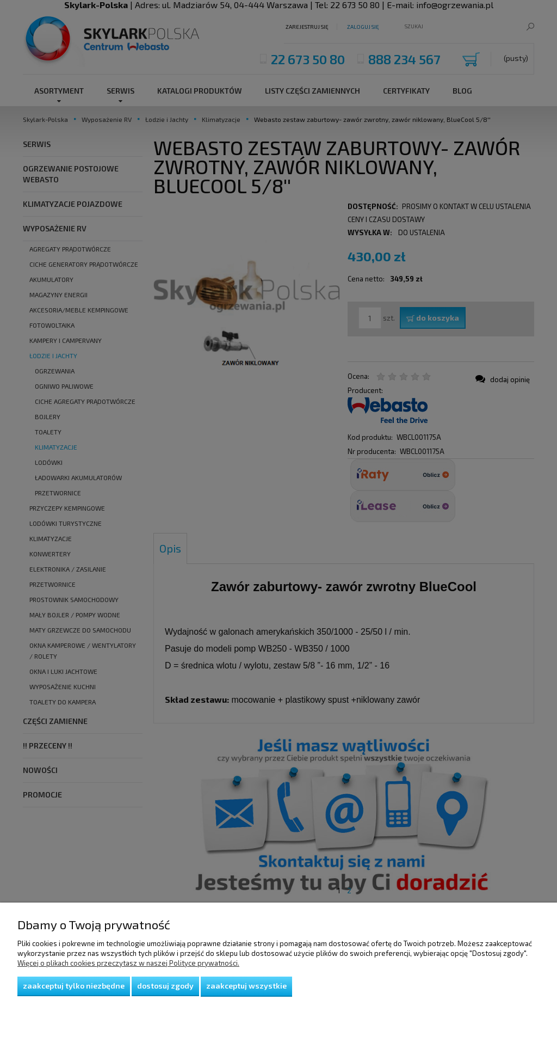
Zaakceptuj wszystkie (246, 985)
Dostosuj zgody (165, 985)
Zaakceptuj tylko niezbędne (74, 985)
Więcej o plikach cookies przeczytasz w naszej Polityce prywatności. (128, 963)
